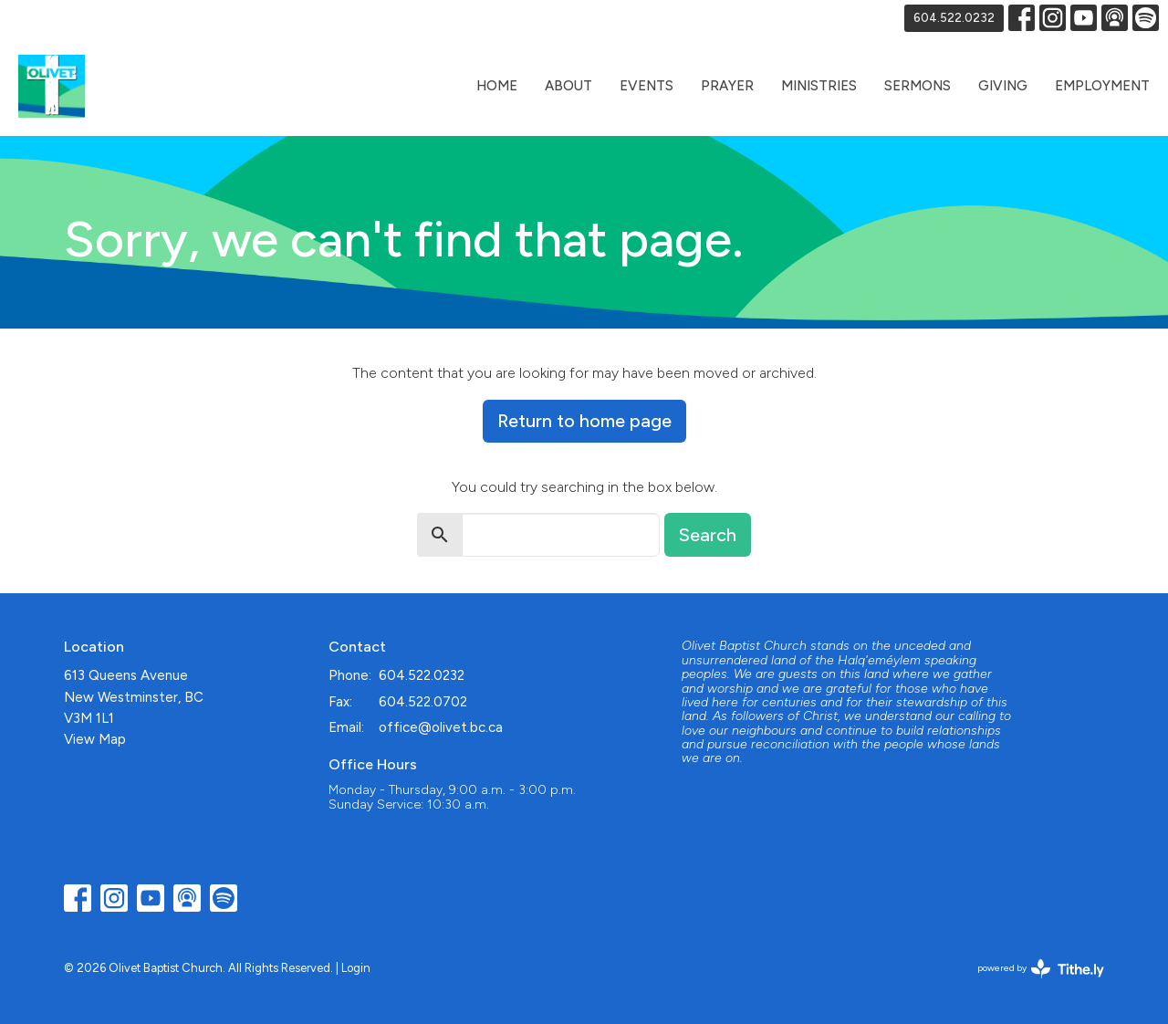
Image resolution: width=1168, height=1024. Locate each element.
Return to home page (584, 421)
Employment (1102, 86)
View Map (95, 739)
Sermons (917, 86)
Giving (1002, 86)
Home (496, 86)
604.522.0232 (954, 18)
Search (707, 535)
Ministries (819, 86)
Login (355, 968)
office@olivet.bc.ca (441, 727)
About (568, 86)
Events (646, 86)
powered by (1040, 969)
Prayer (727, 86)
